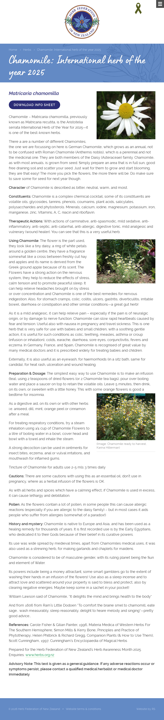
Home (13, 50)
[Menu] (160, 4)
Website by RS (145, 709)
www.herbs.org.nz (39, 655)
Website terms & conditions (83, 709)
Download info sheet (34, 105)
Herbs (27, 50)
